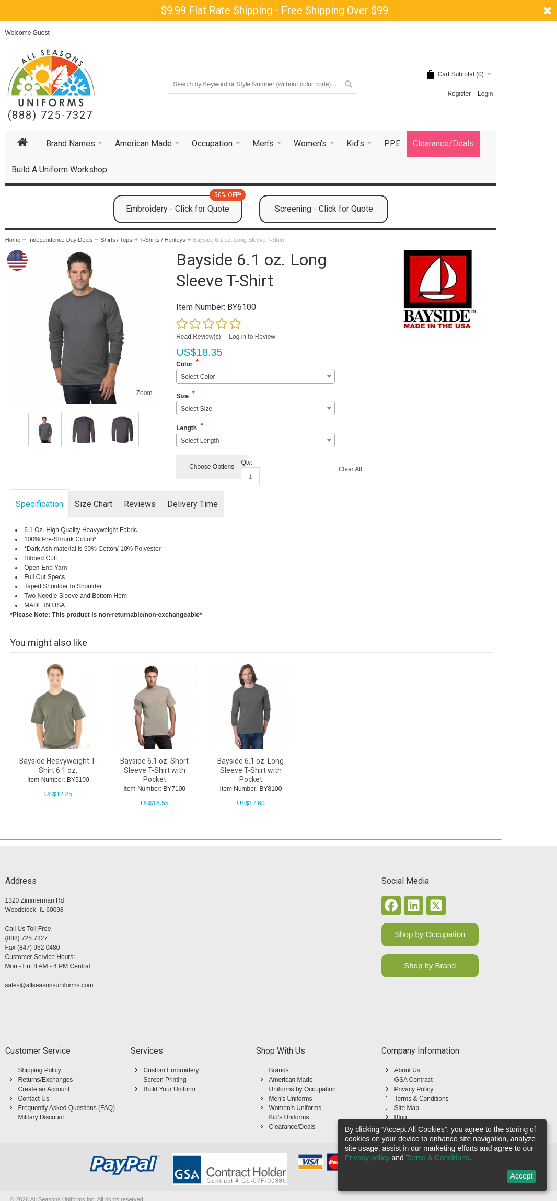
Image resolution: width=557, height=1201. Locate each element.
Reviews (140, 504)
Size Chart (93, 504)
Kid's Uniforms (289, 1117)
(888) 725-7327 (50, 115)
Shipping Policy (39, 1070)
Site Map (406, 1108)
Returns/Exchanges (45, 1079)
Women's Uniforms (295, 1108)
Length (186, 428)
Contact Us (33, 1098)
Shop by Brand (430, 965)
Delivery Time (192, 504)
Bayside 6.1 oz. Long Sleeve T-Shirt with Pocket (250, 770)
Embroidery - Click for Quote (184, 204)
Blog (400, 1117)
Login (485, 93)
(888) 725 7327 (26, 938)
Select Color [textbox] (198, 376)
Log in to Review (252, 336)
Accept (521, 1176)
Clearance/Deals (292, 1126)
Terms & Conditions (421, 1098)
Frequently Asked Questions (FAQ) (66, 1108)
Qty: (246, 462)
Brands (279, 1070)
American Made (291, 1079)
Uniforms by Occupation (302, 1089)
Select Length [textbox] (200, 440)
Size (182, 396)
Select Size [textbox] (196, 408)
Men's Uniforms (290, 1098)
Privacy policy (367, 1157)
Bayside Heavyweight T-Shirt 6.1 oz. (58, 765)
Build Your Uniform (169, 1089)
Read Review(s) (198, 336)
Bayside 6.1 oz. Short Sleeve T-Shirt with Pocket (154, 770)
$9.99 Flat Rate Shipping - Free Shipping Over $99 (274, 10)
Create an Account (44, 1089)
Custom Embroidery (171, 1070)
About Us (407, 1070)
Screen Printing (165, 1079)
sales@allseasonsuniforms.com (49, 985)
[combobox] (255, 376)
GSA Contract (413, 1079)
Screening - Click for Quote (324, 209)
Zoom (144, 393)
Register (459, 93)
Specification (39, 504)
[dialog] (442, 1155)
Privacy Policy (414, 1089)
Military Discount (41, 1117)
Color (184, 364)
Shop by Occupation (429, 934)
